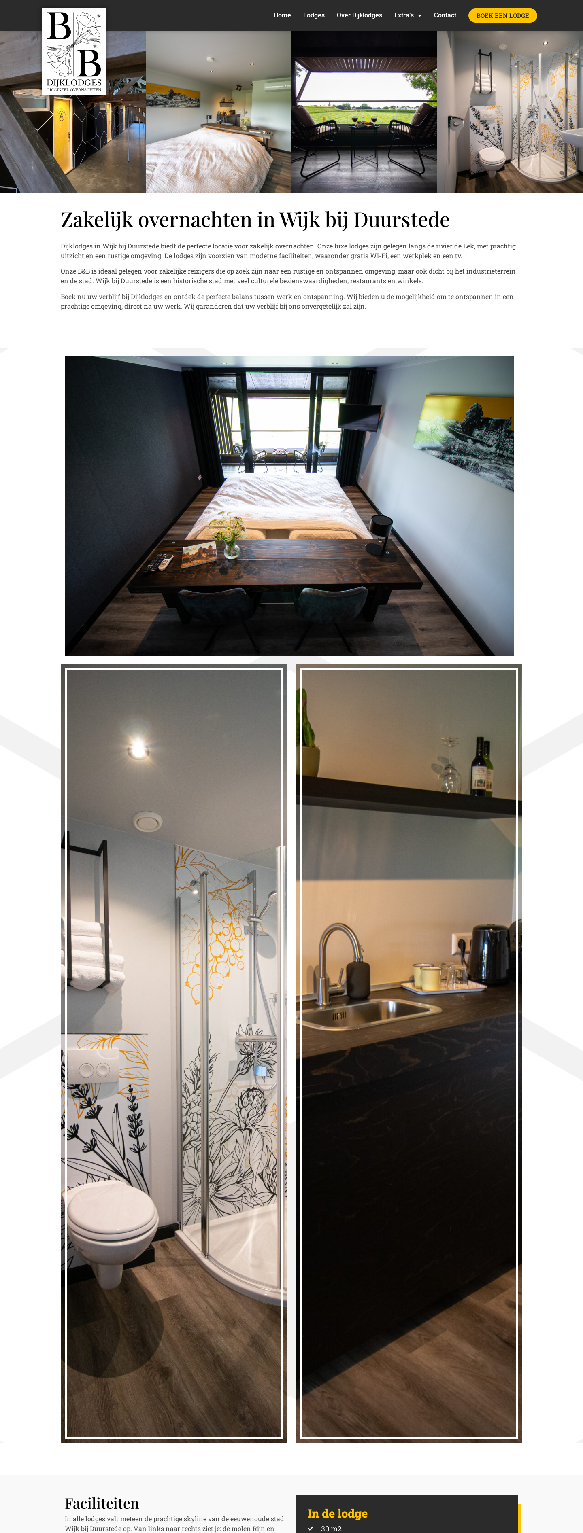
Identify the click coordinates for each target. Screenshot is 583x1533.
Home (282, 15)
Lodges (314, 15)
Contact (445, 15)
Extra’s (408, 15)
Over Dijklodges (359, 15)
